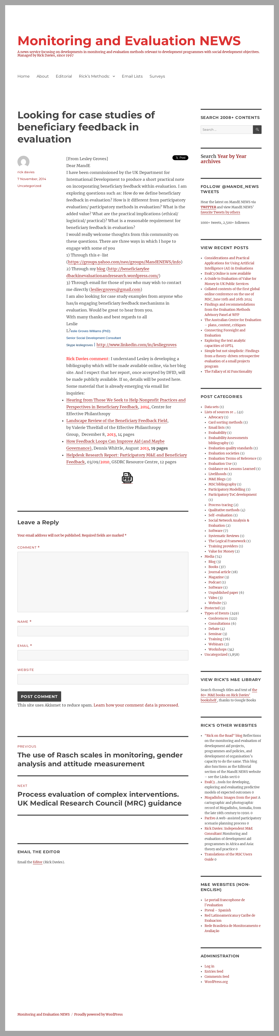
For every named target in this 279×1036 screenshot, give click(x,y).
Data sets (212, 407)
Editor (37, 862)
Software (216, 531)
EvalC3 (210, 782)
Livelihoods (218, 474)
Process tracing (221, 505)
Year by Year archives (223, 158)
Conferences (218, 618)
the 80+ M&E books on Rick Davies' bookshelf (229, 695)
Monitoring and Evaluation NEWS (129, 40)
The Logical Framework (227, 541)
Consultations (219, 624)
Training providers (223, 546)
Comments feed (217, 977)
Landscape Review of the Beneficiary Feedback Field (116, 420)
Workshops (218, 649)
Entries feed (214, 971)
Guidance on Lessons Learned (232, 469)
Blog (212, 562)
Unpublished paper (223, 593)
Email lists (217, 428)
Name (24, 622)
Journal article (220, 572)
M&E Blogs (217, 479)
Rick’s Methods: (94, 76)
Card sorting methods (226, 422)
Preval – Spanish (218, 910)
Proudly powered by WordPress (98, 1014)
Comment (28, 547)
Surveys (157, 76)
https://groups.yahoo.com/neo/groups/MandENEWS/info (124, 261)
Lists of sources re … (220, 412)
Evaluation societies (224, 453)
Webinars (216, 644)
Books (213, 567)
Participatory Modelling (227, 489)
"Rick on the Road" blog (223, 736)
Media (209, 556)
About (43, 76)
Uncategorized (29, 186)
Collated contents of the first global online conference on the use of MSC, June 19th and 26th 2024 (232, 294)
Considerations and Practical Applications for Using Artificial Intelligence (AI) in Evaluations (229, 263)
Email (24, 646)
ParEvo (210, 818)
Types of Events (217, 613)
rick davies (25, 172)
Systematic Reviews (224, 536)
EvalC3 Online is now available (228, 273)
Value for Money (221, 551)
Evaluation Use (220, 464)
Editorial (64, 76)
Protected (212, 608)
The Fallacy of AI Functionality (228, 371)
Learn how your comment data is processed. (136, 705)
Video (213, 598)
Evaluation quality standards (231, 448)
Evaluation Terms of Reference (232, 458)
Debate (214, 629)
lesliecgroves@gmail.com (115, 289)
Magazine (216, 577)
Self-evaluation (221, 515)
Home (23, 76)
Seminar (215, 634)
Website (25, 670)
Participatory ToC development (233, 495)
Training (215, 639)
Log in (209, 966)
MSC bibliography (222, 484)
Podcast (215, 582)
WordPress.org (216, 982)
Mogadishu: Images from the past (231, 797)
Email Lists (132, 76)
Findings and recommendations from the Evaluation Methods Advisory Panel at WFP (230, 309)
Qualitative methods (224, 510)
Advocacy (216, 417)
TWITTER (208, 207)
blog (101, 268)
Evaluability (217, 433)
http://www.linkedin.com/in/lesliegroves (137, 344)
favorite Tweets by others (220, 212)
